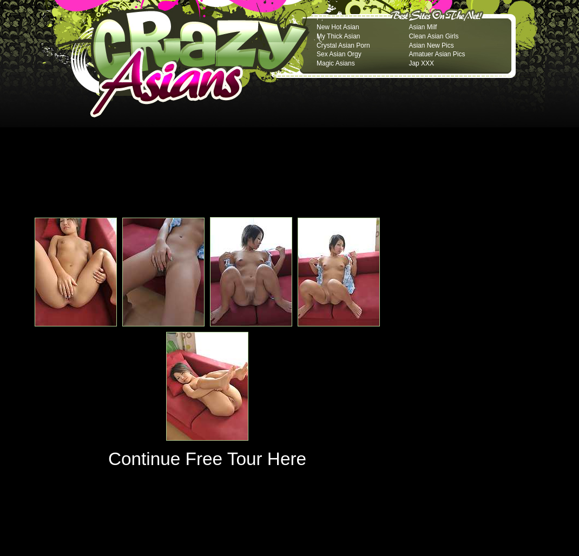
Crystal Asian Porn (343, 45)
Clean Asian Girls (433, 36)
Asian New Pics (431, 45)
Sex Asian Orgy (339, 54)
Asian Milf (423, 27)
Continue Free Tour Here (207, 459)
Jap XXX (421, 63)
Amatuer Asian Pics (437, 54)
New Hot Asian (338, 27)
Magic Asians (336, 63)
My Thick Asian (338, 36)
